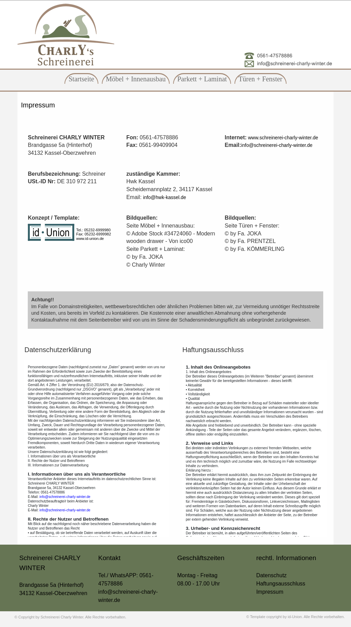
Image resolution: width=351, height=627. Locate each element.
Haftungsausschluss (280, 584)
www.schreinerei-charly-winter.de (282, 137)
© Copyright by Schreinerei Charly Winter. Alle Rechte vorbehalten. (70, 617)
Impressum (38, 105)
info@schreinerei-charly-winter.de (277, 145)
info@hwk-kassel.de (164, 197)
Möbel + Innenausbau (136, 79)
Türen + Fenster (260, 79)
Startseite (81, 79)
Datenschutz (271, 575)
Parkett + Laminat (202, 79)
